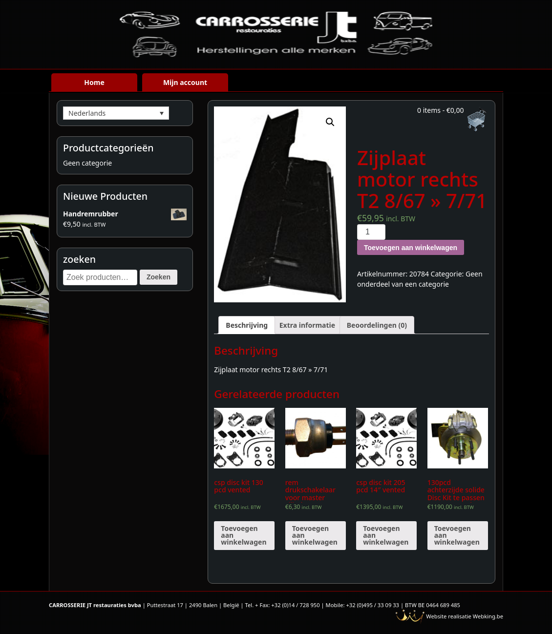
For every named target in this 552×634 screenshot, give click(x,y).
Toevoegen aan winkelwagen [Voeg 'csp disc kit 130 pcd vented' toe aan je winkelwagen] (243, 535)
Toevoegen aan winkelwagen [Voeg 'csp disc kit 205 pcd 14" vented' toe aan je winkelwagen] (385, 535)
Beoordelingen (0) (377, 325)
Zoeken (158, 277)
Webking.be (488, 616)
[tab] (246, 325)
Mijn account (185, 82)
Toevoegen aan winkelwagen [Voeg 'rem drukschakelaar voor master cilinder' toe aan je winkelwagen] (315, 535)
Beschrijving (247, 325)
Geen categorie (87, 163)
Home (94, 82)
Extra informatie (307, 325)
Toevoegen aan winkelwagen (410, 248)
